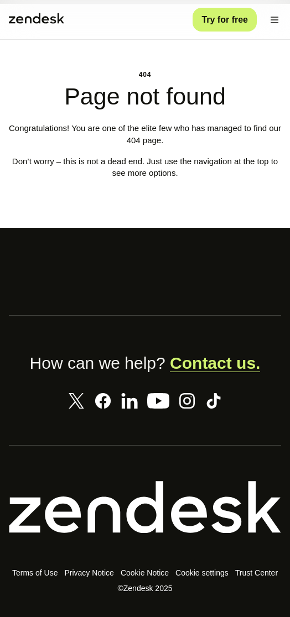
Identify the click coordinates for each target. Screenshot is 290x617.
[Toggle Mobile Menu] (274, 20)
